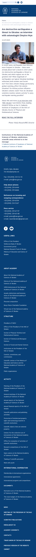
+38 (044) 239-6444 (11, 187)
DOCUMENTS (8, 486)
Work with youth (9, 463)
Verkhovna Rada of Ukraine (12, 244)
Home (4, 20)
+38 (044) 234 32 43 (14, 177)
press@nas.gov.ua (16, 216)
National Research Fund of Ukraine (15, 249)
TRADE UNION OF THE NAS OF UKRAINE (17, 540)
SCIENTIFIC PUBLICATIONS (13, 520)
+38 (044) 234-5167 (11, 203)
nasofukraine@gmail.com (18, 219)
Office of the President (11, 241)
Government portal (10, 246)
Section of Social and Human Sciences (16, 345)
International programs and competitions (17, 480)
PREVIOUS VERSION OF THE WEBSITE (16, 545)
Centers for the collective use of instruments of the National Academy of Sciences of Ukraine (16, 435)
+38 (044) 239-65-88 (11, 213)
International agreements (12, 477)
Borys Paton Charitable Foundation (15, 305)
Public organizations (10, 371)
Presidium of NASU (10, 323)
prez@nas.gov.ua (15, 179)
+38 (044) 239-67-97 (11, 211)
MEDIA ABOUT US (10, 525)
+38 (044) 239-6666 (11, 190)
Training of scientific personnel (13, 459)
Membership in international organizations (17, 473)
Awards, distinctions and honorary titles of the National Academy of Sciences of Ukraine (15, 295)
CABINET (7, 549)
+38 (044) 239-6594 (11, 200)
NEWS (6, 507)
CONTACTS (7, 535)
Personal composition (11, 301)
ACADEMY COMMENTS (11, 530)
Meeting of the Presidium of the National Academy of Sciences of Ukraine (14, 388)
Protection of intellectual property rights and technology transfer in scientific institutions (15, 420)
